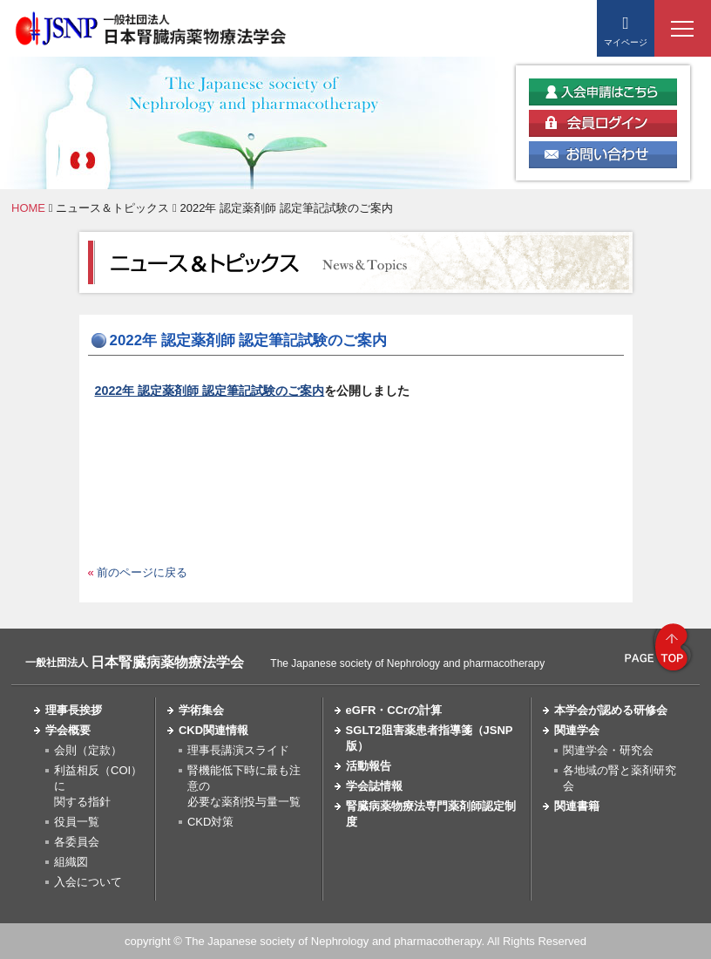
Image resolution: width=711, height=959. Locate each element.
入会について (88, 881)
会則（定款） (88, 750)
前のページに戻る (142, 572)
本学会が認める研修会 (610, 710)
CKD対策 (210, 821)
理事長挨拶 (73, 710)
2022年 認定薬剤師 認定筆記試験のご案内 (210, 391)
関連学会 (576, 730)
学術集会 (201, 710)
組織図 (71, 861)
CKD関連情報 (213, 730)
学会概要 (68, 730)
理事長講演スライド (238, 750)
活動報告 (368, 765)
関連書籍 (576, 806)
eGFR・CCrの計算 (394, 710)
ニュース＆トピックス (112, 207)
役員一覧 (76, 821)
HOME (28, 207)
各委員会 (76, 841)
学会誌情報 (374, 785)
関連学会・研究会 (608, 750)
